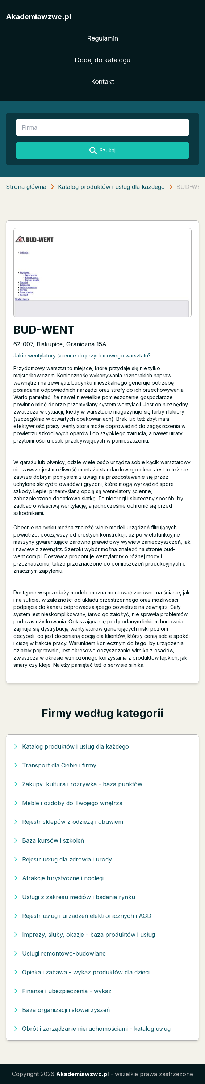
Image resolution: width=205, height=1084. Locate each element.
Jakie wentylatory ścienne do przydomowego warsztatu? (82, 355)
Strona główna (26, 186)
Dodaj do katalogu (102, 60)
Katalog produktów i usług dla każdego (111, 186)
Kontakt (102, 81)
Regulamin (102, 38)
